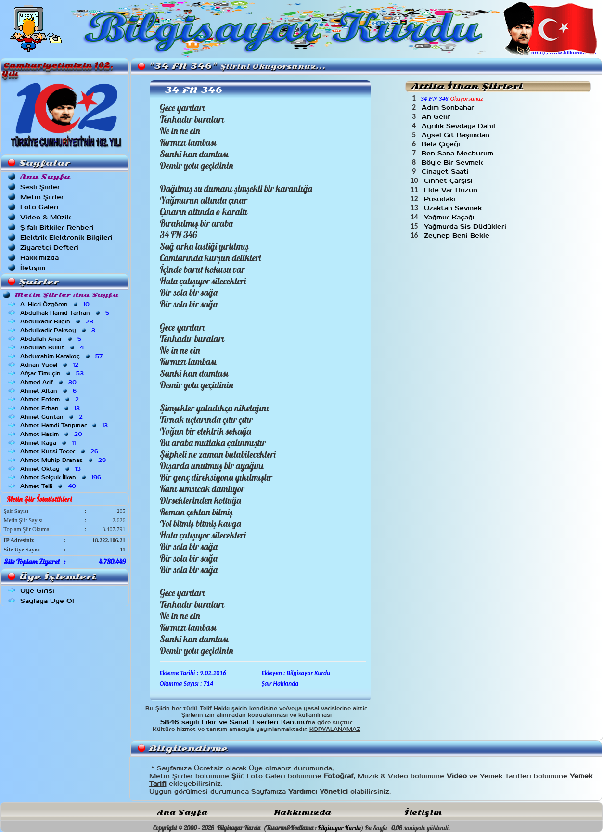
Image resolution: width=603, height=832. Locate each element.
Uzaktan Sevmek (454, 208)
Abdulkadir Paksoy (58, 330)
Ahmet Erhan (51, 408)
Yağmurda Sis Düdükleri (466, 226)
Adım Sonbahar (449, 107)
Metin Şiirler (42, 197)
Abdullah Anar (51, 338)
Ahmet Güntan (52, 416)
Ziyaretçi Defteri (49, 247)
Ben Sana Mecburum (459, 153)
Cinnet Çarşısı (449, 181)
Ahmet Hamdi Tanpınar (65, 425)
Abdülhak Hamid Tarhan (65, 312)
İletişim (32, 268)
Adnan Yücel (50, 364)
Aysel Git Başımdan (457, 135)
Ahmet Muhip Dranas (64, 460)
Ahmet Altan (49, 390)
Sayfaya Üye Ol (47, 601)
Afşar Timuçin (53, 373)
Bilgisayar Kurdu (339, 828)
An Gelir (437, 117)
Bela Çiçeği (442, 144)
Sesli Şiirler (40, 187)
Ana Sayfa (182, 812)
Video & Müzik (45, 217)
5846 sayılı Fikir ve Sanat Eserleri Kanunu (233, 722)
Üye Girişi (37, 591)
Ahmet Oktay (51, 468)
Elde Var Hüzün (452, 190)
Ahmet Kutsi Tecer (60, 451)
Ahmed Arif (49, 382)
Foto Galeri (39, 207)
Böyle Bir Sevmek (453, 162)
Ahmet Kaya (48, 442)
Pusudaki (441, 199)
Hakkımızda (39, 258)
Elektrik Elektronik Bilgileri (66, 237)
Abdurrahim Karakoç (62, 356)
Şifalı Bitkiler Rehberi (57, 227)
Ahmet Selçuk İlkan (61, 477)
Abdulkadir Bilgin (57, 321)
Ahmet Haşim (52, 434)
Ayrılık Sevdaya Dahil (460, 126)
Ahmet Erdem (50, 399)
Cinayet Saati (446, 171)
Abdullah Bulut (53, 347)
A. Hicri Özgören (55, 304)
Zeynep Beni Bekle (458, 235)
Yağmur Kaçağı (450, 217)
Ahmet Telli (49, 486)
